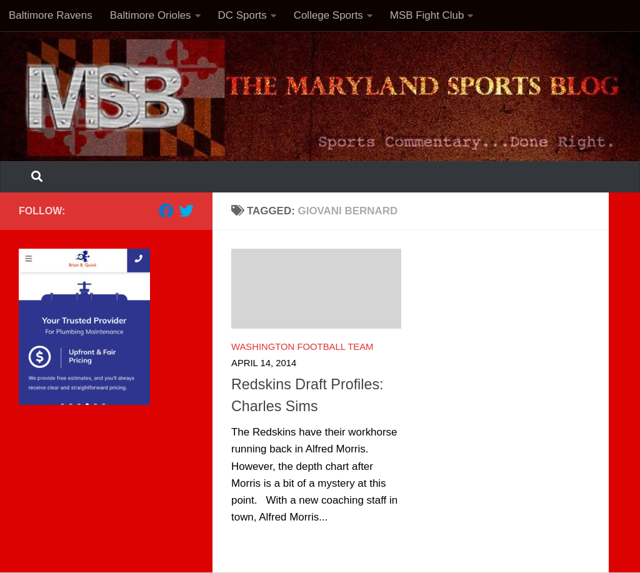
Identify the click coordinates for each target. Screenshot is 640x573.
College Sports (328, 15)
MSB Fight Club (427, 15)
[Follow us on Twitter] (186, 210)
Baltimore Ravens (50, 15)
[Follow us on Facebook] (166, 210)
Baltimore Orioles (150, 15)
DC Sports (242, 15)
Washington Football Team (302, 347)
